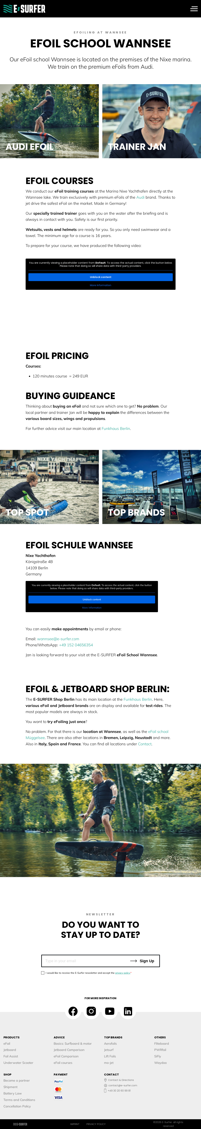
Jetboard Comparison (69, 1050)
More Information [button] (100, 285)
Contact (144, 743)
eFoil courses (63, 1063)
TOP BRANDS (113, 1037)
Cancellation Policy (17, 1106)
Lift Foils (110, 1056)
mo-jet (108, 1063)
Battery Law (12, 1093)
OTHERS (160, 1037)
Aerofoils (110, 1044)
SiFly (157, 1056)
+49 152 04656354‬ (76, 644)
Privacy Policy (96, 1124)
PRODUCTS (11, 1037)
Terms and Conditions (19, 1100)
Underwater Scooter (18, 1063)
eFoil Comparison (66, 1056)
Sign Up (141, 961)
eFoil (6, 1044)
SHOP (7, 1075)
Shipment (10, 1087)
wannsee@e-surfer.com (58, 638)
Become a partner (16, 1080)
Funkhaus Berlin (116, 428)
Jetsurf (108, 1050)
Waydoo (160, 1063)
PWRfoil (160, 1050)
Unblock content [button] (100, 277)
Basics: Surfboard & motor (73, 1044)
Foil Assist (10, 1056)
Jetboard (9, 1050)
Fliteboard (161, 1044)
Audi (140, 197)
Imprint (74, 1124)
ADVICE (59, 1037)
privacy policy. (122, 972)
